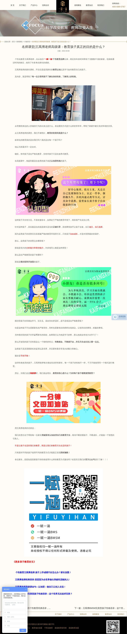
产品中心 (34, 5)
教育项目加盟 (37, 628)
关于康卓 (58, 614)
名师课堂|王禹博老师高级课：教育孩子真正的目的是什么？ (51, 41)
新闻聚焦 (77, 5)
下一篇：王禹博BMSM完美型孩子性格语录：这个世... (99, 608)
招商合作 (45, 5)
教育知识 (89, 5)
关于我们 (22, 5)
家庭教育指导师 (61, 628)
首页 (13, 41)
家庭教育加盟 (74, 628)
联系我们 (100, 5)
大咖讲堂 (27, 41)
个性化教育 (48, 628)
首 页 (12, 5)
